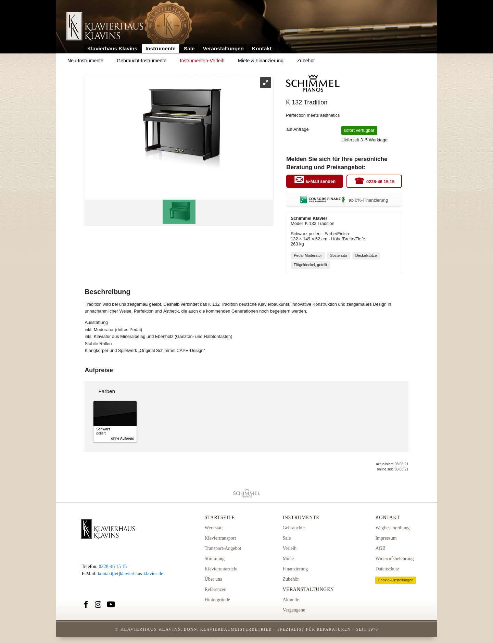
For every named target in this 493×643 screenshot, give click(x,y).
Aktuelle (290, 599)
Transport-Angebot (223, 548)
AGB (380, 548)
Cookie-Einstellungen (395, 580)
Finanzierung (295, 568)
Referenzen (216, 589)
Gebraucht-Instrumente (141, 60)
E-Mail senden (321, 181)
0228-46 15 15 (380, 181)
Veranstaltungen (223, 48)
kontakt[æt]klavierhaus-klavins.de (130, 573)
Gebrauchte (293, 527)
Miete (288, 558)
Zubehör (306, 60)
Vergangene (293, 610)
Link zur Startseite (104, 26)
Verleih (289, 548)
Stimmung (215, 558)
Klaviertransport (220, 538)
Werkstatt (214, 527)
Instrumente (161, 48)
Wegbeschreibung (392, 527)
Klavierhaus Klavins (112, 48)
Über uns (213, 579)
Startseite (220, 517)
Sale (189, 48)
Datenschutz (387, 568)
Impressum (385, 538)
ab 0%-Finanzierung (344, 200)
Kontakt (261, 48)
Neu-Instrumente (85, 60)
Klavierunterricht (221, 568)
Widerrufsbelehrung (394, 558)
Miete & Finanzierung (260, 60)
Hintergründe (217, 599)
